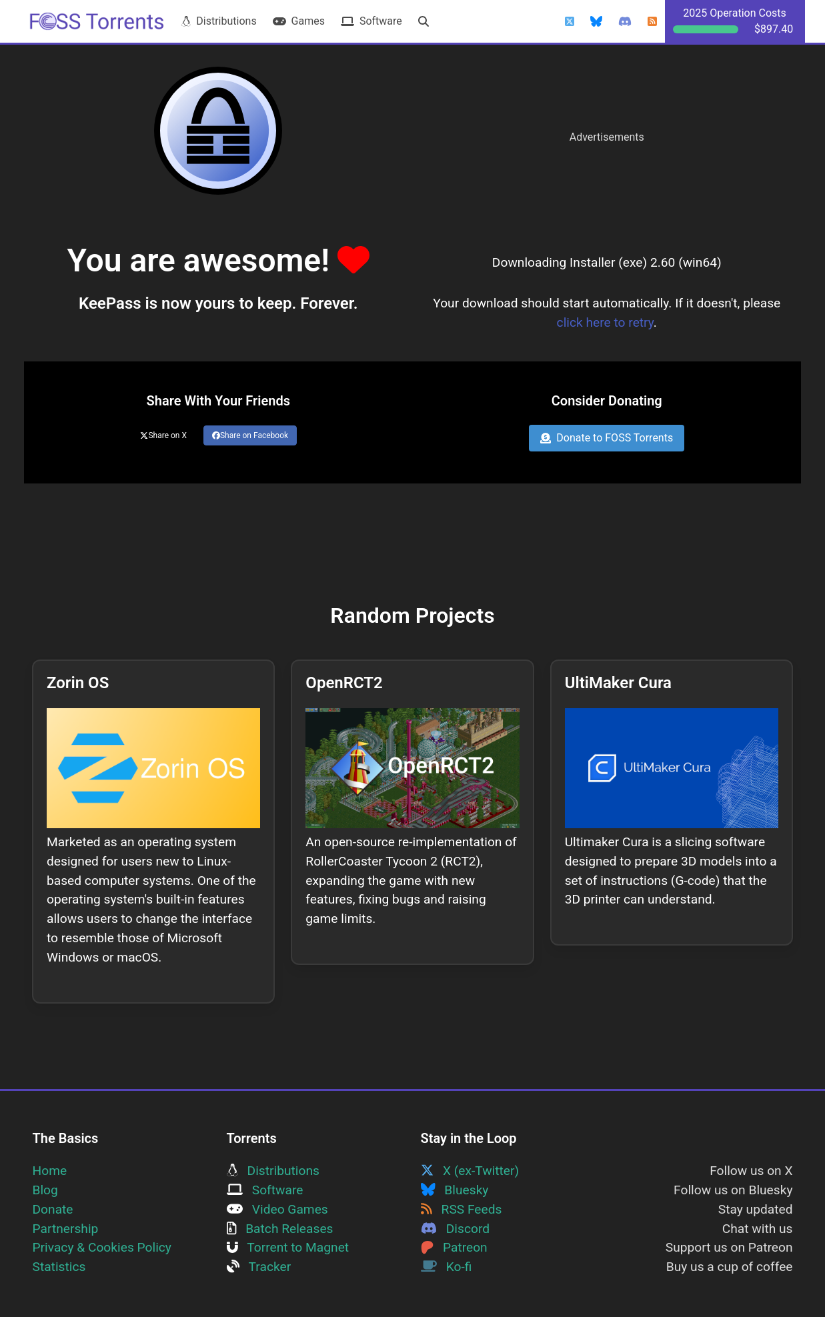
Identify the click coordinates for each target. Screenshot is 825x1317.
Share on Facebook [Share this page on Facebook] (250, 435)
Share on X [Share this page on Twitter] (163, 435)
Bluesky (455, 1190)
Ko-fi (446, 1266)
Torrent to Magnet (288, 1247)
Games (299, 21)
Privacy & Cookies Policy (102, 1247)
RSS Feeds (461, 1209)
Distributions (218, 21)
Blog (45, 1190)
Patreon (454, 1247)
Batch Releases (280, 1228)
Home (50, 1170)
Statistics (59, 1266)
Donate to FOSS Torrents (606, 437)
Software (371, 21)
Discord (455, 1228)
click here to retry (605, 322)
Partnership (66, 1228)
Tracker (259, 1266)
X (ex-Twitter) (470, 1170)
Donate (53, 1209)
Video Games (277, 1209)
